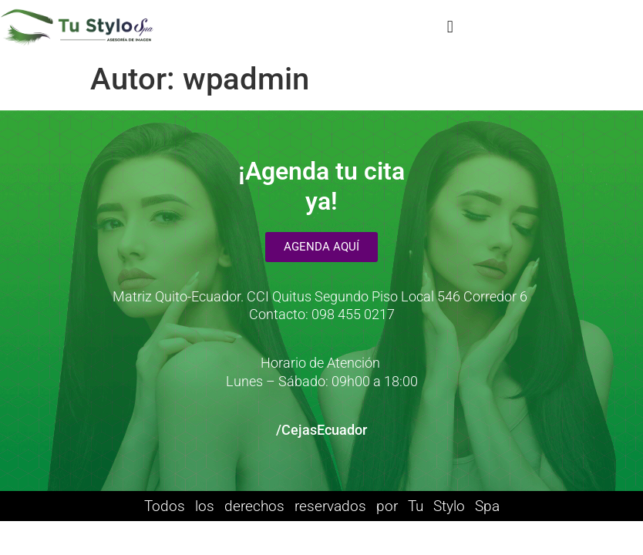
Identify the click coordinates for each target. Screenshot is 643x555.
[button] (450, 27)
